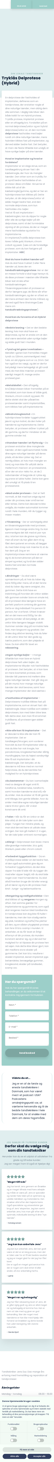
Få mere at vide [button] (27, 1450)
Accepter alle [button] (39, 1456)
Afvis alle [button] (14, 1456)
